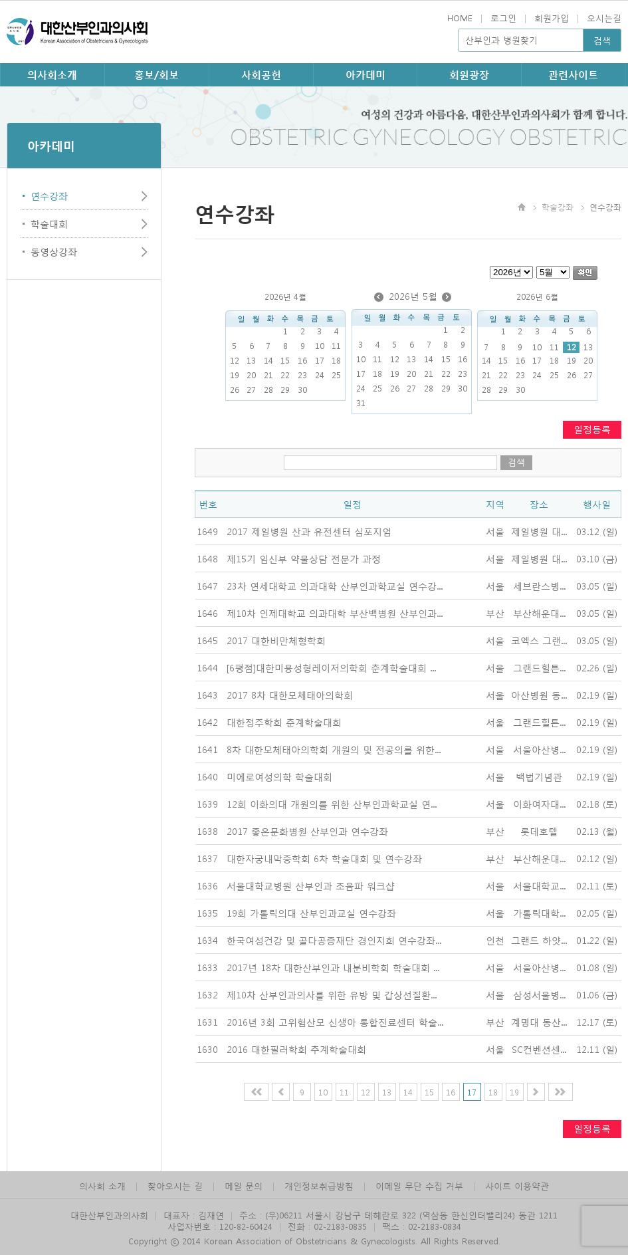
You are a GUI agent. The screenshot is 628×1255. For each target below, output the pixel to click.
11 (344, 1091)
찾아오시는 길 (175, 1185)
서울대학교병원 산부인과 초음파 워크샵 (311, 885)
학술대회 (49, 223)
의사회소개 (52, 74)
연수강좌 (49, 195)
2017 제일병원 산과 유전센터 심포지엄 (309, 531)
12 (571, 347)
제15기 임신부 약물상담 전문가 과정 (304, 558)
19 (514, 1091)
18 (493, 1091)
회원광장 (469, 74)
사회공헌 (261, 74)
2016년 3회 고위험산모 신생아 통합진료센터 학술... (335, 1022)
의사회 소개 (102, 1185)
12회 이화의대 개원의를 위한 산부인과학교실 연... (332, 804)
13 (386, 1091)
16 (450, 1091)
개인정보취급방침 (319, 1185)
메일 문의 (243, 1185)
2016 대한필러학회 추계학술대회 (296, 1049)
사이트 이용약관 (517, 1185)
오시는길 (604, 17)
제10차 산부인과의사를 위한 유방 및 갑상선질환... (332, 994)
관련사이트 (573, 74)
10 (323, 1091)
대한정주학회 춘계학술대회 (284, 722)
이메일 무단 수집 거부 (419, 1185)
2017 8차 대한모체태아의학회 (290, 695)
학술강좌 (558, 206)
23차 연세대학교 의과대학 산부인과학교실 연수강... (335, 586)
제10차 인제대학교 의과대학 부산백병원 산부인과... (335, 613)
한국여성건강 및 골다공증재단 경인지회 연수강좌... (334, 940)
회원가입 (551, 17)
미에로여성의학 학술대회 (279, 776)
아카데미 (365, 74)
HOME (459, 17)
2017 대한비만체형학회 (276, 640)
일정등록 (592, 429)
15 (429, 1091)
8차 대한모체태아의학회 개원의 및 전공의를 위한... (334, 749)
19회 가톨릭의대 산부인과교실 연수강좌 (311, 913)
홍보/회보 (156, 74)
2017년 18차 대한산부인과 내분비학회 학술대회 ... (333, 967)
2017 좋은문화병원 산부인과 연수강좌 (307, 831)
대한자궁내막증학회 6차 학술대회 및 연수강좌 (324, 858)
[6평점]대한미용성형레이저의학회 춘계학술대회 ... (331, 667)
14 (408, 1091)
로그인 (503, 17)
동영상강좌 (54, 251)
